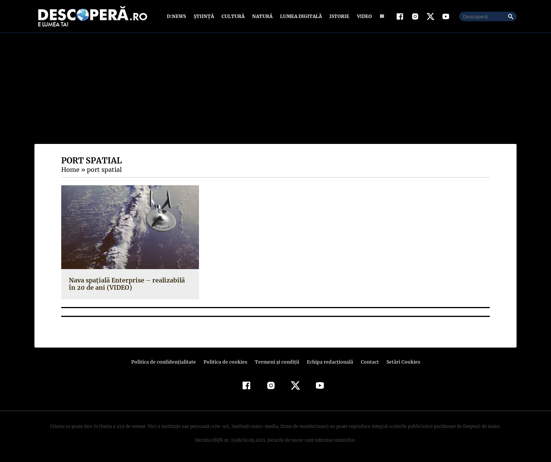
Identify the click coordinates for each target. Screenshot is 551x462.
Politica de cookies (226, 362)
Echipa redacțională (327, 362)
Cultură (233, 16)
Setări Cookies (399, 362)
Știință (204, 16)
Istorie (338, 16)
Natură (261, 16)
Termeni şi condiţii (275, 362)
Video (362, 16)
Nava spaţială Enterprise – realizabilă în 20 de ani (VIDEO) (129, 283)
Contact (366, 362)
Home (70, 169)
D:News (177, 16)
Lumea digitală (299, 16)
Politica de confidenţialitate (167, 362)
